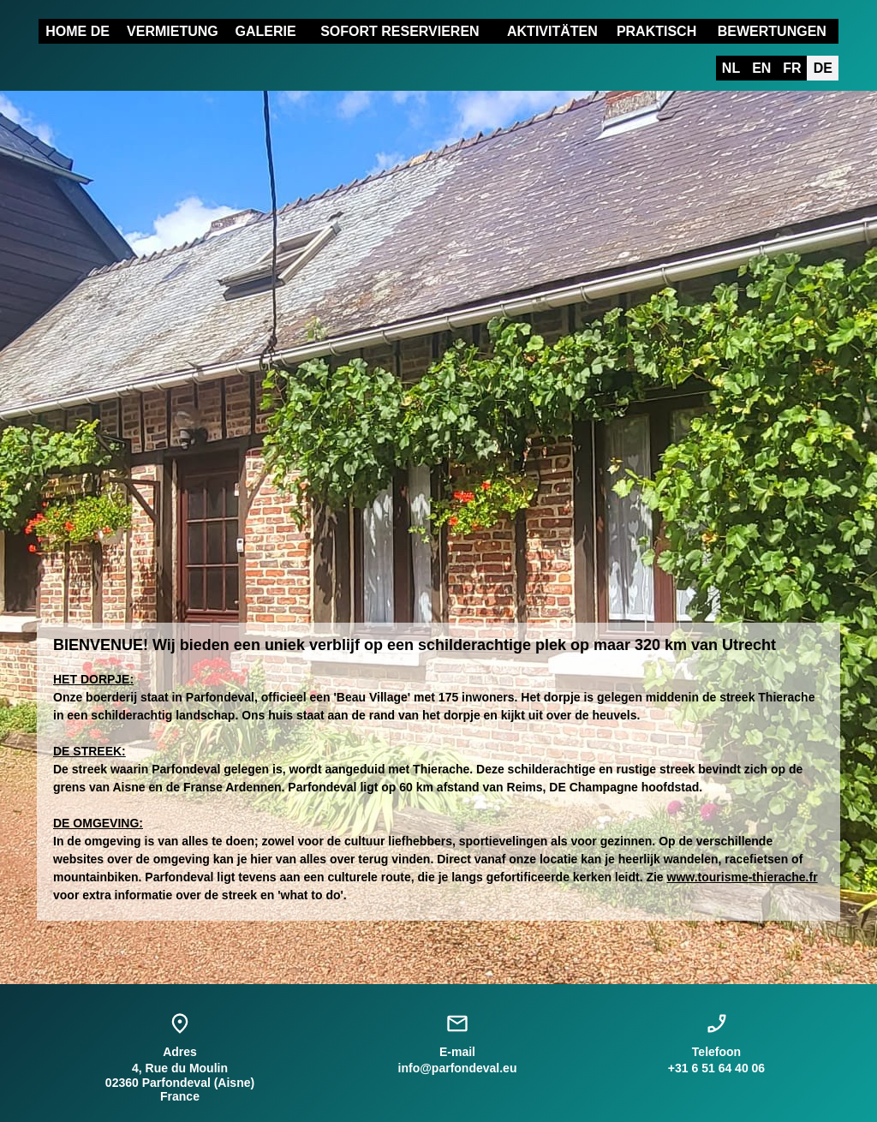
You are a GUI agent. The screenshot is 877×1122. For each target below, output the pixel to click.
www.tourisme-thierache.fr (742, 877)
